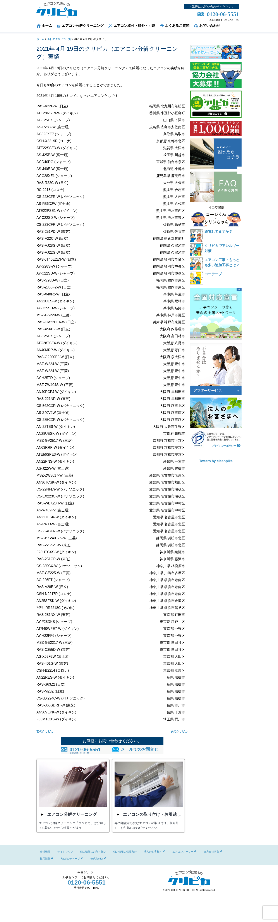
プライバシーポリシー (226, 445)
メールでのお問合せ (139, 749)
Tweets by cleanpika (216, 461)
